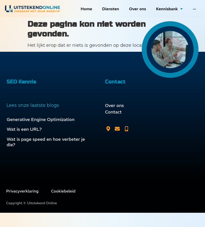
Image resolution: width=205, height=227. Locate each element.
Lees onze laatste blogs (32, 105)
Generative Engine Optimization (40, 119)
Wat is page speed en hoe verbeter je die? (45, 142)
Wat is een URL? (24, 129)
